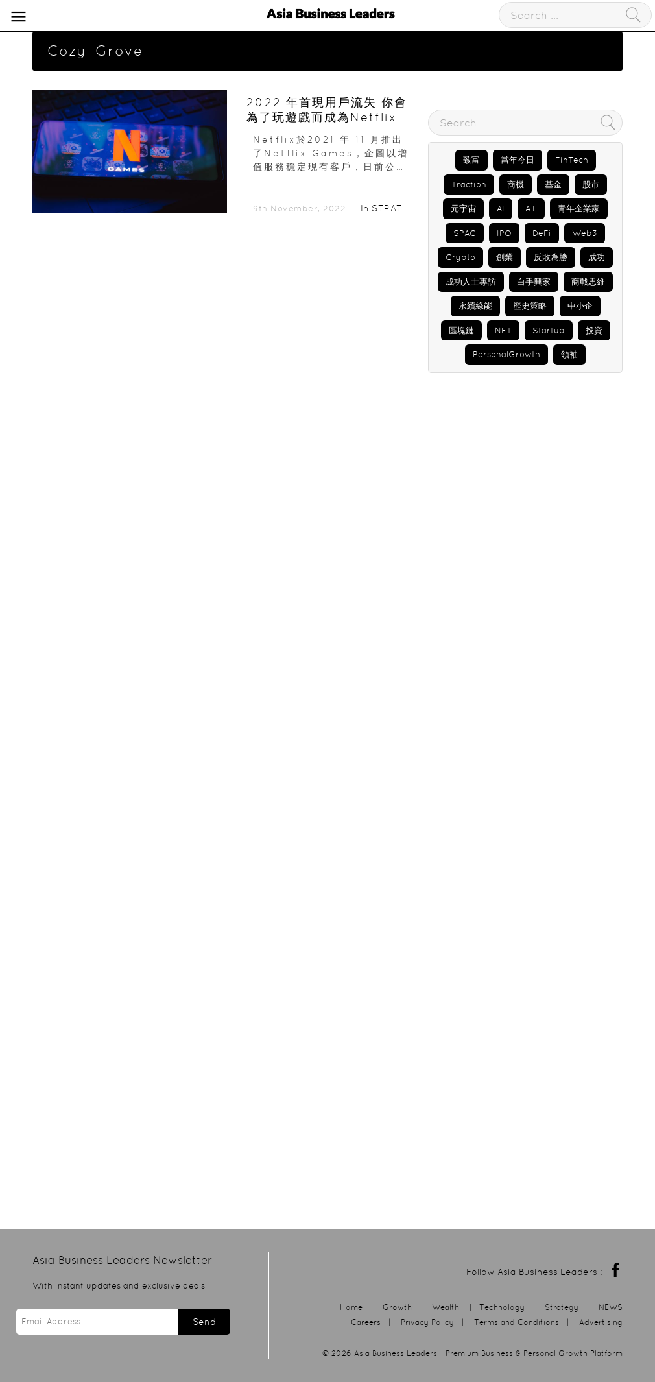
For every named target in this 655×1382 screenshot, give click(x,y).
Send (204, 1321)
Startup (548, 330)
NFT (503, 330)
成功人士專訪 (471, 282)
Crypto (460, 257)
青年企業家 (579, 208)
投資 (594, 330)
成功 (596, 257)
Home (351, 1307)
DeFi (541, 233)
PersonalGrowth (506, 354)
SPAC (464, 233)
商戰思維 (588, 282)
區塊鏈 (461, 330)
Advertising (601, 1322)
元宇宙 (463, 208)
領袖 (569, 354)
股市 (590, 184)
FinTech (571, 160)
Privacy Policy (427, 1322)
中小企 (580, 306)
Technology (502, 1307)
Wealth (445, 1307)
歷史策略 (530, 306)
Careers (366, 1322)
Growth (397, 1307)
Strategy (396, 208)
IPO (504, 233)
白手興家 (534, 282)
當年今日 (517, 160)
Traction (468, 184)
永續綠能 (475, 306)
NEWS (611, 1307)
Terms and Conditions (516, 1322)
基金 (553, 184)
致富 (471, 160)
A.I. (531, 208)
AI (501, 208)
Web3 (584, 233)
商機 (515, 184)
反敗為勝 (550, 257)
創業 (504, 257)
